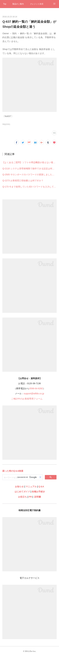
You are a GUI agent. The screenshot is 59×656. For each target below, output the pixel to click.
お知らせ (19, 486)
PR (30, 497)
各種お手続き (38, 491)
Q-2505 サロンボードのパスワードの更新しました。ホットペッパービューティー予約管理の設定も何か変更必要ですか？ (29, 174)
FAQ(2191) (6, 124)
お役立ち (22, 497)
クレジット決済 (36, 4)
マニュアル (31, 486)
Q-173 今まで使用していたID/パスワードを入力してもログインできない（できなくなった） (29, 186)
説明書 (37, 497)
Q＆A (41, 486)
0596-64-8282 (36, 388)
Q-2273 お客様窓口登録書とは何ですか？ (22, 180)
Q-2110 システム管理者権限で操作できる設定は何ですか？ (29, 168)
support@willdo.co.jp (34, 393)
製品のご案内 (18, 4)
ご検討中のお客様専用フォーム (26, 398)
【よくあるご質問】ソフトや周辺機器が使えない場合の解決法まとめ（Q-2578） (29, 162)
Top (4, 4)
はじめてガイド (22, 491)
